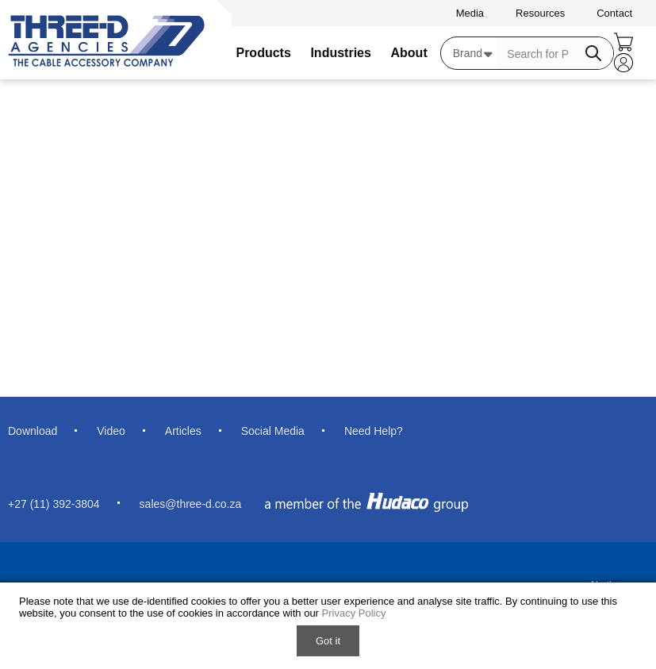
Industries (340, 53)
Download (32, 431)
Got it (328, 641)
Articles (183, 431)
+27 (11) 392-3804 (54, 504)
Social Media (273, 431)
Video (111, 431)
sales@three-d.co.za (191, 504)
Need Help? (373, 431)
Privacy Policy (354, 613)
